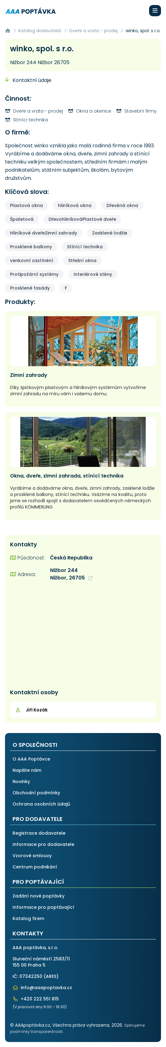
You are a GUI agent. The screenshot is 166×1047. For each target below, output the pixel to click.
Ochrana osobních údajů (41, 804)
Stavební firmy (136, 111)
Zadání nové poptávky (39, 896)
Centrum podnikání (35, 867)
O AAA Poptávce (31, 759)
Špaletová (22, 219)
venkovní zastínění (31, 260)
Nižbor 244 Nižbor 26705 (40, 62)
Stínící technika (26, 120)
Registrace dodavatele (39, 833)
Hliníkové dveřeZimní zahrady (43, 233)
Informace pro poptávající (43, 907)
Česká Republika (71, 557)
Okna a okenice (89, 111)
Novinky (21, 781)
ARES (51, 976)
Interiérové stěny (93, 274)
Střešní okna (82, 260)
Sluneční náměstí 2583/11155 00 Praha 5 (41, 962)
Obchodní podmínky (36, 793)
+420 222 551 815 (36, 999)
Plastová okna (26, 205)
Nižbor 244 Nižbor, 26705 (71, 574)
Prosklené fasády (30, 288)
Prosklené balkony (31, 247)
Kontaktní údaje (28, 80)
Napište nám (27, 770)
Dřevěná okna (122, 205)
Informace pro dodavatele (43, 844)
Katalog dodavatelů (39, 31)
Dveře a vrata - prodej (93, 31)
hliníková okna (74, 205)
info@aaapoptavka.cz (42, 987)
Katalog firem (28, 918)
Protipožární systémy (34, 274)
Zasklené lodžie (109, 233)
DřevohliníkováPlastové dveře (82, 219)
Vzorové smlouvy (32, 855)
